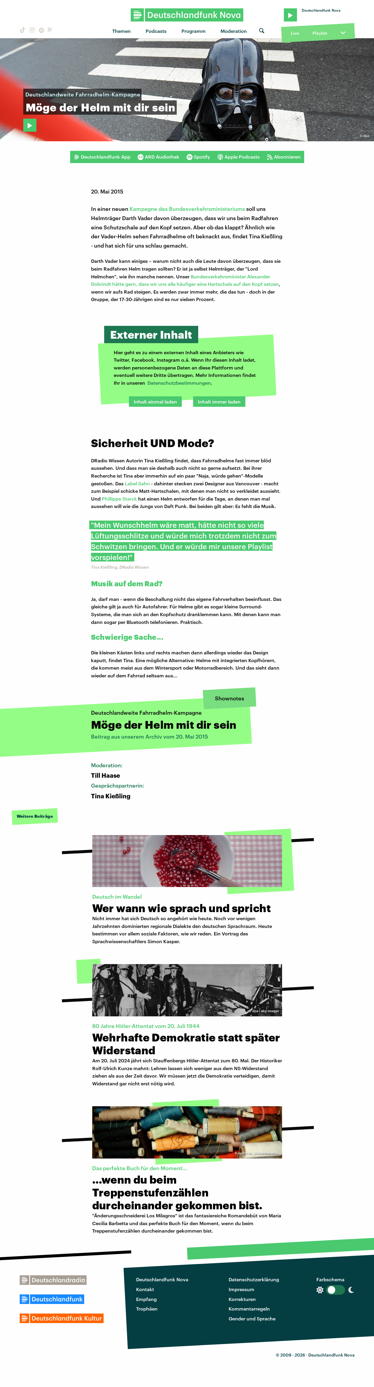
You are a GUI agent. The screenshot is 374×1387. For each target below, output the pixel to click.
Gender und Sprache (252, 1318)
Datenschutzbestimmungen (179, 383)
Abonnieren (284, 157)
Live (295, 33)
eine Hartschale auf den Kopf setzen (238, 284)
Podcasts (156, 31)
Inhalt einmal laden (155, 401)
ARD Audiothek (158, 157)
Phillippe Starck (119, 498)
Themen (121, 31)
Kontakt (145, 1289)
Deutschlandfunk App (102, 157)
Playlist (320, 33)
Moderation (234, 31)
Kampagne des (149, 208)
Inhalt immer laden (219, 401)
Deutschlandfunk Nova (162, 1279)
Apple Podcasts (238, 157)
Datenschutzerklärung (254, 1279)
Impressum (241, 1289)
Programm (193, 31)
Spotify (198, 157)
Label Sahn (137, 483)
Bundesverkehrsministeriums (207, 208)
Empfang (146, 1299)
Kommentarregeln (249, 1308)
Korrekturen (242, 1299)
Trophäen (147, 1308)
